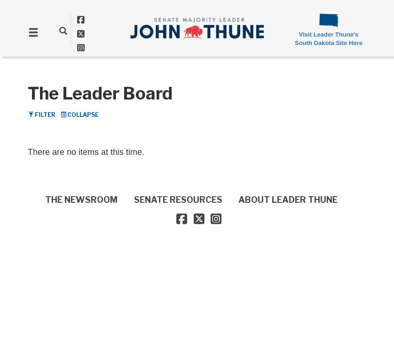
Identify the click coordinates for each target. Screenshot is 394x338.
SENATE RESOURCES (178, 200)
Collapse (80, 114)
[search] (63, 30)
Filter (41, 114)
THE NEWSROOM (81, 200)
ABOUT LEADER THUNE (288, 200)
